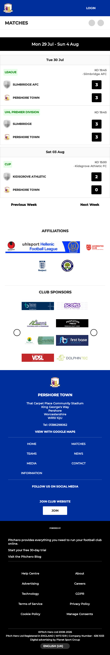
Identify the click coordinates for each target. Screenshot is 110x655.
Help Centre (30, 573)
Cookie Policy (30, 614)
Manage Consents (80, 614)
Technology (30, 594)
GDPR (79, 594)
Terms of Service (30, 604)
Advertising (30, 583)
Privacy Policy (80, 604)
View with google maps (55, 431)
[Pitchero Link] (55, 534)
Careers (79, 583)
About (79, 573)
